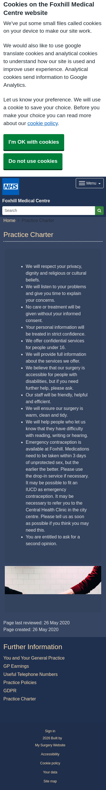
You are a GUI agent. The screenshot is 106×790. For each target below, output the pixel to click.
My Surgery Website (50, 745)
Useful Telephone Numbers (30, 674)
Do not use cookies (32, 161)
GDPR (9, 690)
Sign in (50, 731)
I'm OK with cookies (33, 142)
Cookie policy (50, 763)
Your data (50, 772)
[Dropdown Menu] (90, 183)
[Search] (48, 210)
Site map (50, 781)
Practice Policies (19, 682)
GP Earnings (16, 666)
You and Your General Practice (34, 658)
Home (9, 220)
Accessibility (50, 754)
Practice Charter (19, 698)
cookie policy (42, 123)
